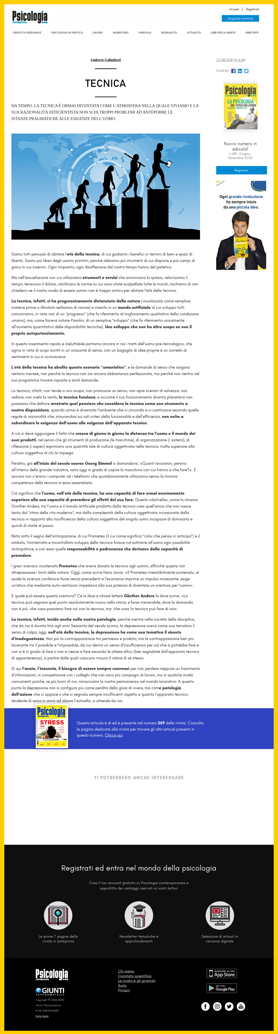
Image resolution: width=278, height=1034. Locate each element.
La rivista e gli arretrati (136, 980)
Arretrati (252, 32)
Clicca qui (114, 735)
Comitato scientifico (135, 976)
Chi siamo (126, 971)
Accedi (234, 9)
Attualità (194, 32)
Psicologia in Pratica (67, 32)
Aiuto (122, 985)
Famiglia (144, 32)
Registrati (252, 9)
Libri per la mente (223, 32)
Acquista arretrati (240, 18)
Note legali (42, 1016)
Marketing (121, 32)
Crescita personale (26, 32)
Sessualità (169, 32)
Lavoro (98, 32)
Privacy (124, 990)
